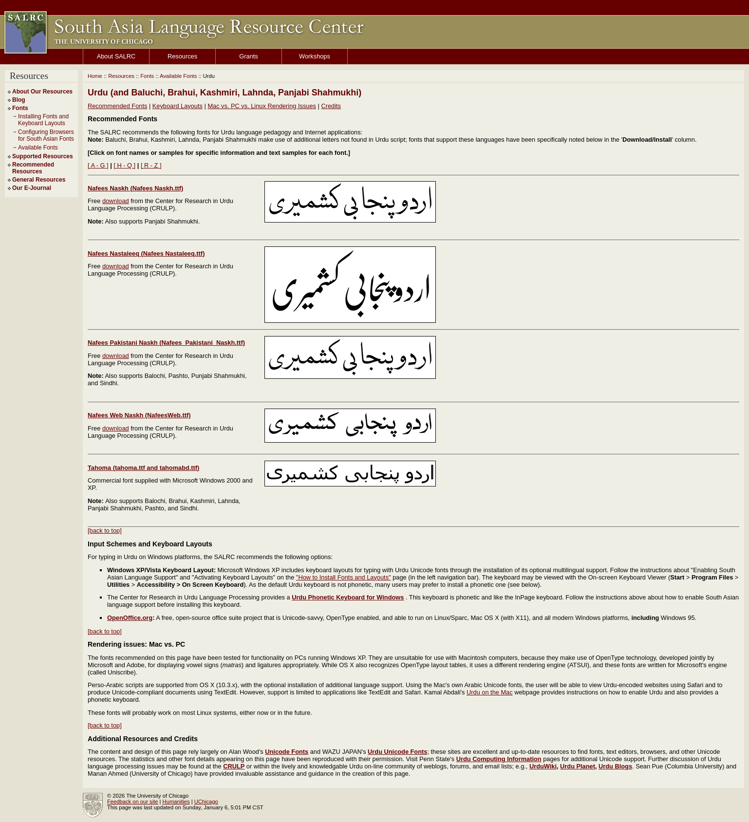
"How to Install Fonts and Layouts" (343, 577)
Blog (18, 99)
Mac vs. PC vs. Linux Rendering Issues (261, 106)
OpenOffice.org (129, 617)
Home (95, 76)
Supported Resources (42, 156)
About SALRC (116, 56)
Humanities (176, 801)
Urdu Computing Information (499, 759)
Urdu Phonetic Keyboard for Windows (348, 597)
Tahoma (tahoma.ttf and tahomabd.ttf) (143, 467)
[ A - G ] (98, 165)
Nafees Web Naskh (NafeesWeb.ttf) (139, 415)
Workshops (314, 56)
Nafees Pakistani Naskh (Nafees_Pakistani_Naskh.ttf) (166, 342)
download (115, 201)
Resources (182, 56)
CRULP (233, 766)
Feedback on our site (132, 801)
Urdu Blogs (615, 766)
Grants (248, 56)
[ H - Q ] (124, 165)
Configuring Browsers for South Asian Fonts (46, 135)
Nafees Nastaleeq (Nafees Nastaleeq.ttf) (146, 253)
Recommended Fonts (117, 106)
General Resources (38, 179)
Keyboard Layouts (177, 106)
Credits (331, 106)
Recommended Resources (33, 168)
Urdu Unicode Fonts (397, 751)
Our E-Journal (31, 188)
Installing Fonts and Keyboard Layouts (43, 120)
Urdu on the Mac (490, 692)
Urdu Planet (577, 766)
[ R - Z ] (151, 165)
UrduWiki (543, 766)
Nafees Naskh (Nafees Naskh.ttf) (135, 188)
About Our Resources (42, 91)
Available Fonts (38, 147)
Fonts (20, 108)
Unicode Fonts (286, 751)
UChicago (206, 801)
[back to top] (105, 530)
